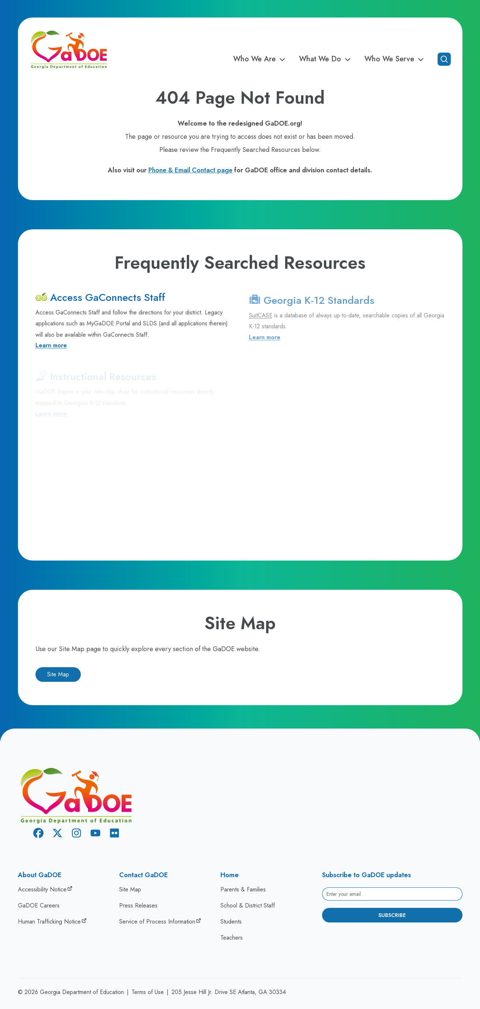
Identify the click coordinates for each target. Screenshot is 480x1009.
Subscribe (392, 915)
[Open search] (444, 59)
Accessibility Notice (42, 889)
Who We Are (260, 59)
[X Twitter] (57, 834)
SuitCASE (260, 320)
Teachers (231, 937)
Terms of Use (148, 992)
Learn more (51, 348)
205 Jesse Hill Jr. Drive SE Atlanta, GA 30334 (228, 992)
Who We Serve (395, 59)
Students (231, 921)
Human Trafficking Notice (49, 921)
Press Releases (138, 905)
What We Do (326, 59)
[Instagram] (76, 834)
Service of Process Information (157, 921)
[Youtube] (95, 834)
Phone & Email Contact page (190, 170)
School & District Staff (247, 905)
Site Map (58, 674)
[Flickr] (114, 834)
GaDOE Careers (39, 905)
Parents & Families (243, 889)
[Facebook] (38, 834)
